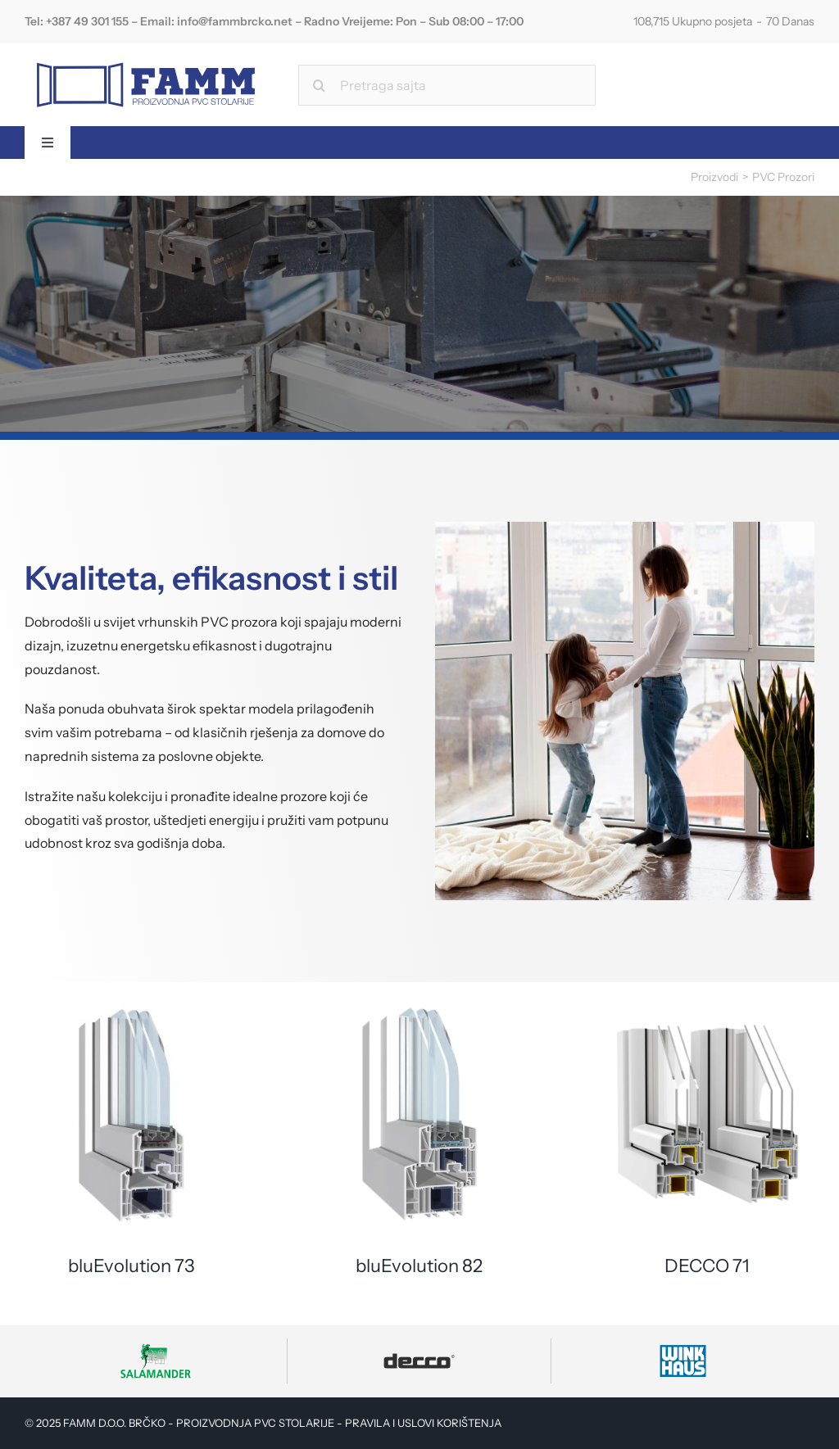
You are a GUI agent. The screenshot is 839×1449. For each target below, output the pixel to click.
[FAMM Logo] (146, 58)
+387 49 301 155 (87, 21)
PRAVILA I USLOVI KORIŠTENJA (423, 1422)
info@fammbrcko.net (235, 21)
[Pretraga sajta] (447, 85)
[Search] (318, 85)
